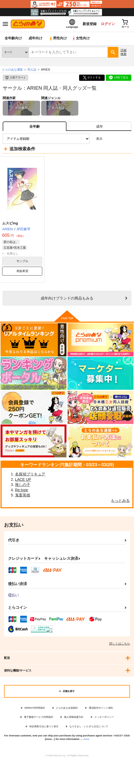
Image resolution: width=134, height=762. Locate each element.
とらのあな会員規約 (67, 708)
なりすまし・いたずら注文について (88, 726)
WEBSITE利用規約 (34, 708)
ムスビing (10, 223)
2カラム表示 (118, 139)
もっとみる (120, 501)
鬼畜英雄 (22, 495)
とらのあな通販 (12, 69)
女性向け (81, 39)
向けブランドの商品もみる (67, 298)
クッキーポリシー (104, 717)
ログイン (107, 24)
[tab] (99, 126)
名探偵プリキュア (30, 474)
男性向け (58, 39)
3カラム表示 (108, 139)
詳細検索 (123, 52)
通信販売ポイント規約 (101, 708)
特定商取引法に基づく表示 (43, 726)
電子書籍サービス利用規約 (38, 717)
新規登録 (89, 24)
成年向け (36, 39)
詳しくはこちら (119, 643)
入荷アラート (15, 78)
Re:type (21, 490)
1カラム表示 (127, 139)
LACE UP (23, 480)
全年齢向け (13, 39)
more (86, 739)
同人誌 (31, 69)
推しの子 (22, 485)
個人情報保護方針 (73, 717)
